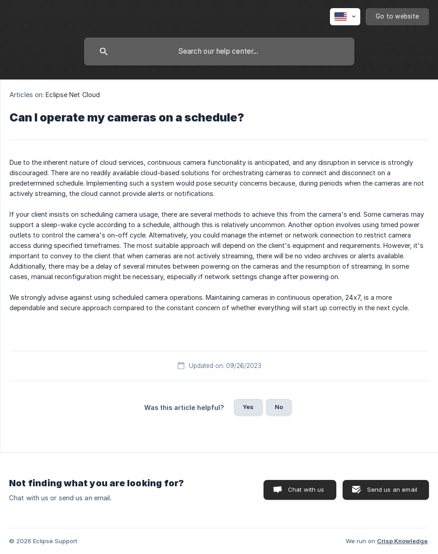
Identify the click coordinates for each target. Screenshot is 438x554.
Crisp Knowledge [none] (402, 541)
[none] (345, 16)
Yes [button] (248, 406)
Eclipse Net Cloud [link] (73, 94)
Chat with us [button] (306, 489)
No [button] (279, 406)
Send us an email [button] (392, 489)
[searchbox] (219, 51)
